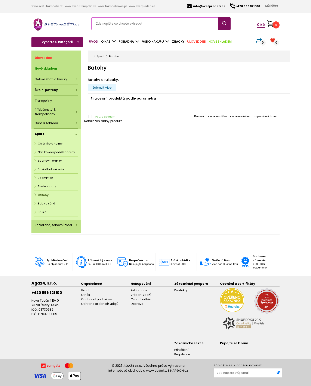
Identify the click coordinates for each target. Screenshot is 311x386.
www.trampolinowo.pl (112, 6)
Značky (178, 41)
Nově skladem (220, 41)
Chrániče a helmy (50, 144)
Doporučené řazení (265, 116)
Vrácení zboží (141, 295)
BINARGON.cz (178, 370)
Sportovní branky (50, 161)
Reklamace (139, 290)
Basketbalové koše (51, 169)
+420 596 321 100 (46, 292)
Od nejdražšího (217, 116)
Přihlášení (181, 350)
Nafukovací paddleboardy (56, 152)
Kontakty (181, 290)
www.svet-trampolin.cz (47, 6)
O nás (85, 295)
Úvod (93, 41)
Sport (100, 56)
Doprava (137, 304)
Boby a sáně (46, 203)
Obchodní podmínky (96, 299)
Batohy (43, 195)
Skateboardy (47, 186)
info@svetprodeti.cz (206, 6)
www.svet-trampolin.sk (80, 6)
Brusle (42, 212)
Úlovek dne (196, 41)
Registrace (182, 354)
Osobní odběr (141, 299)
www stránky (156, 370)
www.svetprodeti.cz (142, 6)
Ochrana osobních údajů (99, 304)
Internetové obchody (125, 370)
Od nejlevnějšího (240, 116)
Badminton (45, 178)
